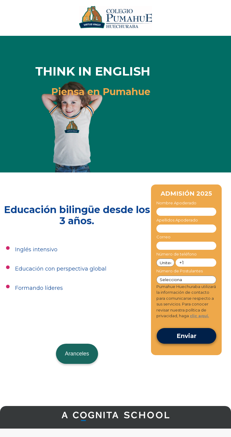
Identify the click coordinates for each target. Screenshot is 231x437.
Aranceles (77, 354)
